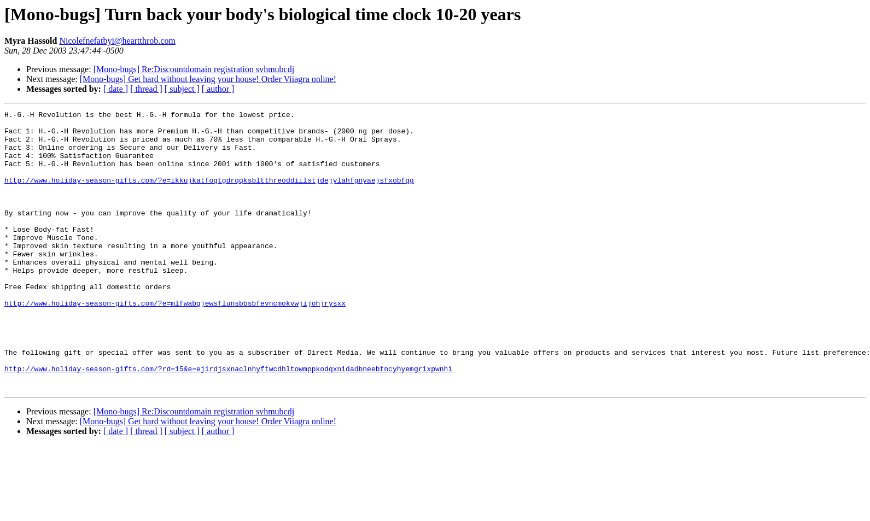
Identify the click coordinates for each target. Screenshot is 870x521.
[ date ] (115, 88)
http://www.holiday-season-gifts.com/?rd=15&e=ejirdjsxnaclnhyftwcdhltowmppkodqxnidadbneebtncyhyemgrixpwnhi (228, 421)
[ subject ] (182, 88)
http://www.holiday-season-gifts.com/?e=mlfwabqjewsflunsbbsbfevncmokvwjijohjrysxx (175, 342)
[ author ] (218, 88)
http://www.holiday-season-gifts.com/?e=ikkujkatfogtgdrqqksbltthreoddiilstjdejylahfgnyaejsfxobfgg (209, 195)
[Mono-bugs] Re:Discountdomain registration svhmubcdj (194, 69)
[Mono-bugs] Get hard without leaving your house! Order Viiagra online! (208, 79)
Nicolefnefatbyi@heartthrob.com (117, 40)
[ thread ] (146, 88)
